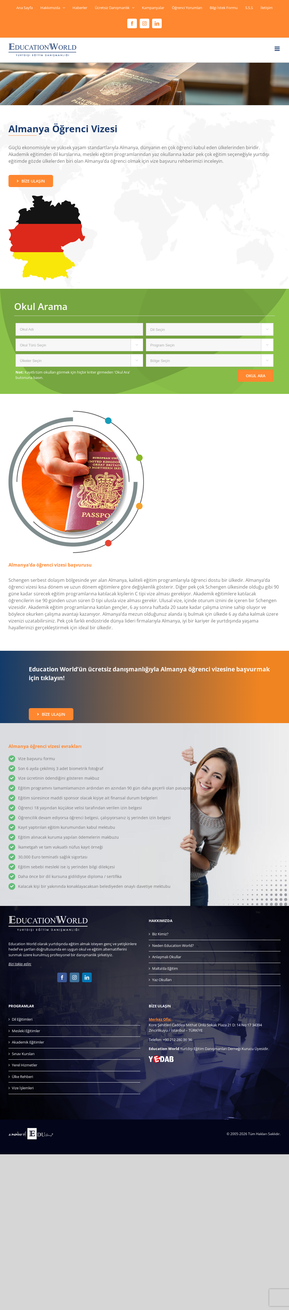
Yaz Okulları (162, 979)
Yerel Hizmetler (24, 1065)
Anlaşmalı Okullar (166, 956)
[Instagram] (74, 977)
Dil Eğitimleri (22, 1019)
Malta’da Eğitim (165, 968)
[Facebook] (62, 977)
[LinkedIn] (87, 977)
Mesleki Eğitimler (26, 1030)
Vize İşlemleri (23, 1087)
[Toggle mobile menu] (278, 49)
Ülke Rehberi (22, 1076)
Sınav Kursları (23, 1053)
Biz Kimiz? (160, 933)
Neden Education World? (173, 945)
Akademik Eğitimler (28, 1042)
